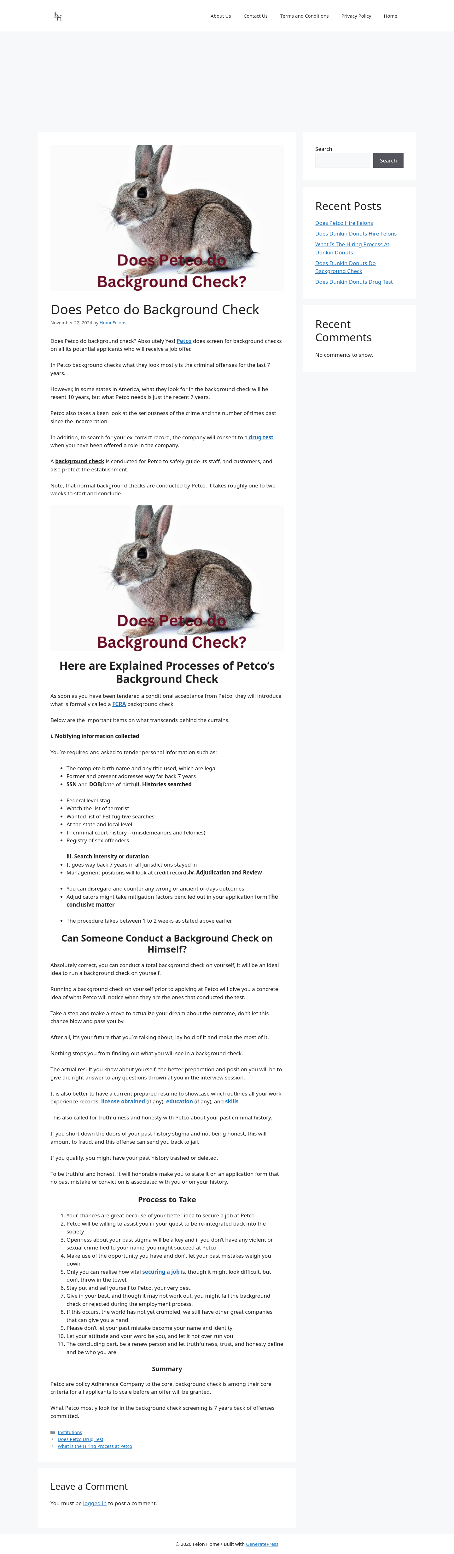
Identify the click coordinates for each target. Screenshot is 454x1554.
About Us (221, 16)
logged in (95, 1503)
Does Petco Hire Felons (344, 222)
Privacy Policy (356, 16)
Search (323, 148)
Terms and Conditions (304, 16)
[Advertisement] (227, 79)
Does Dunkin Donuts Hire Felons (356, 233)
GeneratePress (262, 1544)
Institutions (70, 1432)
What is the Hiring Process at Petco (95, 1446)
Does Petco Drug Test (80, 1439)
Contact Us (256, 16)
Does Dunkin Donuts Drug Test (354, 281)
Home (390, 16)
